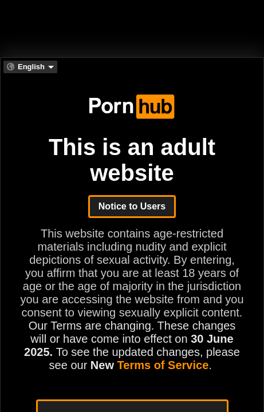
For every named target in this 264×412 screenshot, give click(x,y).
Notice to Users (132, 206)
